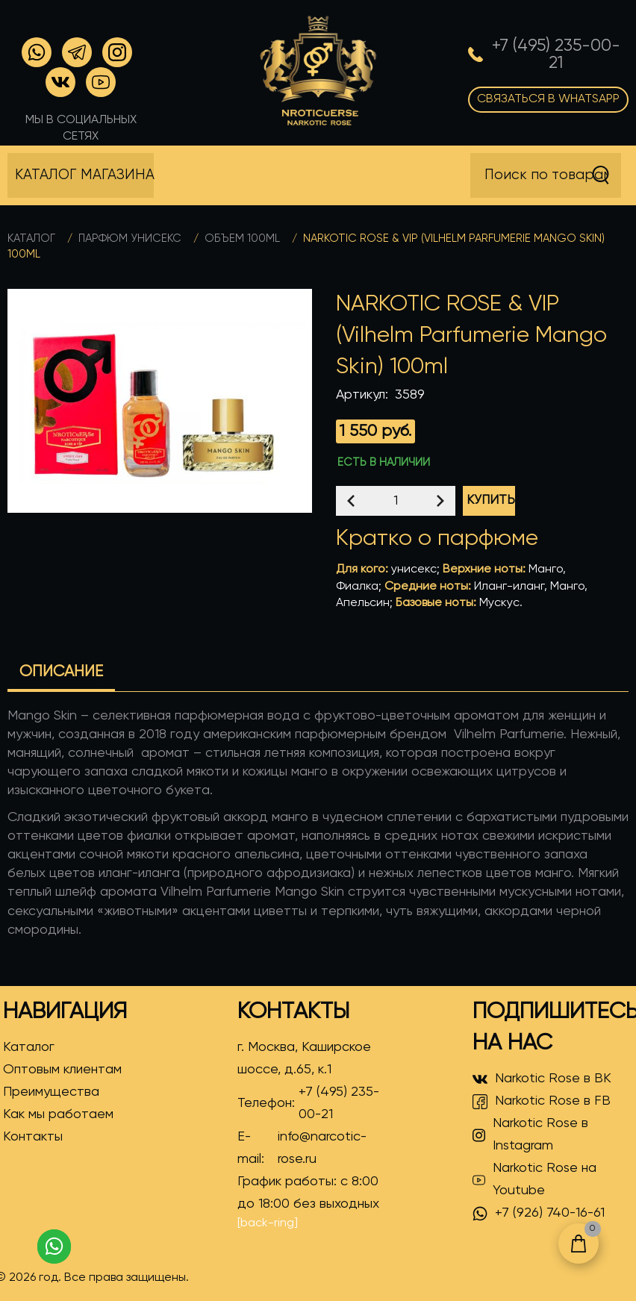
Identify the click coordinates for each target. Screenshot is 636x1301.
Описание (61, 672)
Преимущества (51, 1092)
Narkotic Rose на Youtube (534, 1179)
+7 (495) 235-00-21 (339, 1103)
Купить (491, 500)
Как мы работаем (58, 1114)
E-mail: (315, 1148)
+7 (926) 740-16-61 (539, 1213)
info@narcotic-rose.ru (322, 1148)
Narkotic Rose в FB (542, 1101)
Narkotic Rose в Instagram (530, 1134)
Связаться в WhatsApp (548, 99)
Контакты (33, 1137)
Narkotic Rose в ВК (542, 1079)
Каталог (31, 238)
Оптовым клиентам (62, 1069)
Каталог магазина (85, 175)
